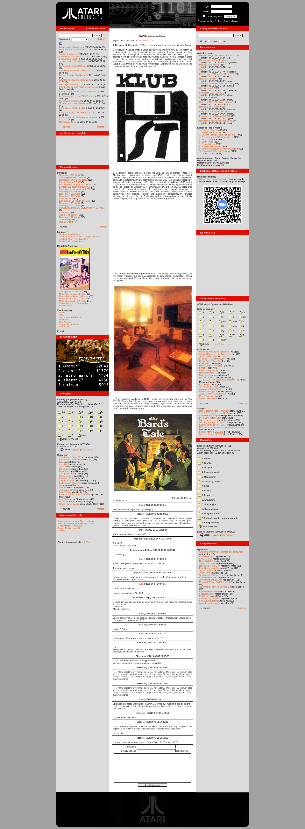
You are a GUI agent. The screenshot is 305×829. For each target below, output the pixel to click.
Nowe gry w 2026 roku (69, 175)
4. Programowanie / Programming (215, 137)
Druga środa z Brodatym (70, 47)
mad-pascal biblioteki (209, 65)
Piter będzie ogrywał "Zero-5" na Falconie (78, 87)
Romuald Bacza (206, 373)
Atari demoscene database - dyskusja (76, 523)
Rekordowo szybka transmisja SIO (215, 121)
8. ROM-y (204, 490)
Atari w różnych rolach (209, 598)
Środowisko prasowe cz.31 (72, 56)
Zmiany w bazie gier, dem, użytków (215, 83)
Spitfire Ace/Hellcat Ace (70, 483)
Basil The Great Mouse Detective (74, 494)
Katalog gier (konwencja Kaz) (72, 399)
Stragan (201, 408)
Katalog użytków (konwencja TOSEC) (216, 532)
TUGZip (89, 450)
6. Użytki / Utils (206, 142)
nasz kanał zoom (146, 40)
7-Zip (83, 450)
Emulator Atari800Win (69, 234)
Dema (224, 41)
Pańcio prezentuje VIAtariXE (72, 66)
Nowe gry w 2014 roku (69, 217)
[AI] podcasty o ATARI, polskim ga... (216, 60)
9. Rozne (204, 495)
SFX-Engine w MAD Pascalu (72, 177)
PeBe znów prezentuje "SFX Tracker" (77, 96)
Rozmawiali (203, 349)
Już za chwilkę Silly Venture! (72, 61)
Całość (65, 449)
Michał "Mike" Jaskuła (209, 361)
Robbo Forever (66, 476)
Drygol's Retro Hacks (69, 324)
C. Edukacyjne (207, 504)
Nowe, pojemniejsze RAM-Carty (214, 411)
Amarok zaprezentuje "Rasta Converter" (78, 91)
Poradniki (62, 173)
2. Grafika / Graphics (209, 132)
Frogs (62, 462)
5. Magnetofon (207, 477)
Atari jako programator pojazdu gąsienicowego (221, 552)
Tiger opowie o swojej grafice (73, 103)
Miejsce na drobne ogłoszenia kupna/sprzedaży (221, 427)
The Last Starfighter (68, 490)
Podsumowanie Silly (68, 59)
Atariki (62, 312)
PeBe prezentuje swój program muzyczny (78, 117)
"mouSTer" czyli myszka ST (212, 413)
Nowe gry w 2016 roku (69, 203)
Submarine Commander (70, 459)
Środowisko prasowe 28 (70, 101)
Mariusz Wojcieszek (208, 370)
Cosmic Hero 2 (206, 88)
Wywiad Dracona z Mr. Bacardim (214, 354)
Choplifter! (64, 464)
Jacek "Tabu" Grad (208, 387)
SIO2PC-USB (205, 559)
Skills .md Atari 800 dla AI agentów (215, 102)
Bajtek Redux (65, 305)
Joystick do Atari (207, 570)
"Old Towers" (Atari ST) (70, 457)
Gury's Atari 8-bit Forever (71, 317)
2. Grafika (204, 463)
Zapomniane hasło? (207, 21)
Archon (62, 487)
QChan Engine (66, 222)
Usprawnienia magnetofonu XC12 (75, 184)
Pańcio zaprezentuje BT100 (72, 108)
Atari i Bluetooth (206, 556)
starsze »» (102, 127)
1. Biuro (204, 458)
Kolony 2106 (65, 478)
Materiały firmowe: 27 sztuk (72, 298)
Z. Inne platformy (208, 522)
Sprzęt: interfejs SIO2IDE (211, 432)
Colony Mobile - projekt (69, 528)
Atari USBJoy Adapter (209, 415)
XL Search (64, 326)
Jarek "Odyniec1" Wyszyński (212, 394)
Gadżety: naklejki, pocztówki (212, 422)
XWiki (61, 315)
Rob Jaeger (204, 384)
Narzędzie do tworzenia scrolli (73, 180)
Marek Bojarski (206, 396)
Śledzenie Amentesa (209, 375)
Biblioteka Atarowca (67, 246)
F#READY (204, 363)
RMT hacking (205, 97)
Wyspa (62, 485)
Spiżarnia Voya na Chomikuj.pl (73, 303)
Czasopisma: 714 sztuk (70, 291)
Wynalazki (202, 549)
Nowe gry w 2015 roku (69, 205)
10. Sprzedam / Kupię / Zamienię (214, 151)
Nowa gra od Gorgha (209, 107)
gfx (242, 317)
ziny (222, 340)
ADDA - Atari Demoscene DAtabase (215, 304)
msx (233, 326)
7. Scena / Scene (207, 144)
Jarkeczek (141, 713)
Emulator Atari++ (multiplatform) (74, 239)
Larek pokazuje (66, 198)
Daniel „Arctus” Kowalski (210, 366)
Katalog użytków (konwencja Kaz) (214, 446)
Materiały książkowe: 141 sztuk (74, 296)
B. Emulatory (206, 500)
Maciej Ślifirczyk (206, 391)
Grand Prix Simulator (69, 504)
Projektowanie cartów (209, 568)
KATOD (202, 368)
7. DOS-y (204, 486)
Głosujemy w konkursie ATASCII (74, 70)
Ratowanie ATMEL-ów (209, 566)
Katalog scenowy (206, 309)
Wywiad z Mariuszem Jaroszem (214, 352)
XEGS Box (204, 596)
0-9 (61, 412)
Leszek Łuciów (206, 377)
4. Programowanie (209, 472)
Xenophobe (64, 473)
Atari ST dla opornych (69, 215)
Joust (61, 466)
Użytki (214, 41)
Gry (204, 41)
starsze (103, 227)
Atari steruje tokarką (208, 603)
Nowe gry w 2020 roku (69, 191)
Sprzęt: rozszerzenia (209, 420)
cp (242, 312)
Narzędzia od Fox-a (68, 122)
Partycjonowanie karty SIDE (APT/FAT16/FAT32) (82, 208)
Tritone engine (66, 219)
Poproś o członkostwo (228, 21)
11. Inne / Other (206, 153)
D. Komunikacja (208, 509)
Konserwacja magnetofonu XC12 (74, 189)
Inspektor (63, 501)
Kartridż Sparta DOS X (70, 182)
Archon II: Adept (67, 480)
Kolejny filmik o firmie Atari (211, 111)
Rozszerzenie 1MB (208, 577)
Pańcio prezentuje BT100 (71, 84)
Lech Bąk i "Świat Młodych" (212, 359)
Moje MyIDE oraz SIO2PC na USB (215, 582)
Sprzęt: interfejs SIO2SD (211, 434)
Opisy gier (62, 455)
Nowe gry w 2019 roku (69, 194)
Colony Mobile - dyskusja (70, 526)
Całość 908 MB (208, 526)
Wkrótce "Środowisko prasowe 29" (75, 80)
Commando (64, 469)
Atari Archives (65, 322)
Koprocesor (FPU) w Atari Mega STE (216, 74)
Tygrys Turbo (205, 573)
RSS (101, 39)
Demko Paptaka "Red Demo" (73, 75)
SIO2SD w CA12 (207, 563)
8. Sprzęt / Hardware (209, 146)
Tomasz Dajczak (207, 356)
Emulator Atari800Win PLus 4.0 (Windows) (79, 236)
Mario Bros (64, 471)
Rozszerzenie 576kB (209, 591)
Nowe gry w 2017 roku (69, 196)
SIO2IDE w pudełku (208, 601)
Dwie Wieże (64, 492)
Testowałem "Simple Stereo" (212, 575)
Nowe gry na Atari (207, 79)
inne (82, 435)
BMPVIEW (64, 212)
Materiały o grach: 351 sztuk (72, 301)
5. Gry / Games (206, 139)
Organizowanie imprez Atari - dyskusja (76, 521)
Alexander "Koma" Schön (211, 389)
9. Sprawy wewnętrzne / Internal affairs (217, 149)
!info (223, 321)
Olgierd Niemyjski (207, 398)
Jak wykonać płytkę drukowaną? (214, 587)
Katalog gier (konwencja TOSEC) (73, 444)
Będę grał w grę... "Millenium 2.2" (75, 112)
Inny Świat (64, 499)
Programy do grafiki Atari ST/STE (215, 116)
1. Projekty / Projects (209, 130)
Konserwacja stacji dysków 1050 (74, 187)
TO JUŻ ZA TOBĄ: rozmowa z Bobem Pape (220, 380)
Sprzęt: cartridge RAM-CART (213, 425)
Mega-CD (203, 69)
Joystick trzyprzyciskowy (210, 580)
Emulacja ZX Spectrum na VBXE (74, 201)
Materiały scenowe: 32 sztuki (73, 294)
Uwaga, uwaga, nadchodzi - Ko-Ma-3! (217, 55)
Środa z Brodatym (67, 54)
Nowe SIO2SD (206, 561)
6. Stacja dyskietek (209, 481)
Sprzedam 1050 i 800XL (210, 93)
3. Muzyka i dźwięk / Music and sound (217, 135)
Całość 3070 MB (68, 439)
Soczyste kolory (206, 594)
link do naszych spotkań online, (214, 179)
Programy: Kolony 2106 (210, 418)
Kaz (141, 505)
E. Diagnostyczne (208, 513)
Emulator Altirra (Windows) (71, 241)
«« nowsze (65, 127)
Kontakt (61, 331)
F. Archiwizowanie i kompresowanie (218, 518)
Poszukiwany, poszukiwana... (73, 49)
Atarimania (64, 319)
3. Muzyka (205, 467)
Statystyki (62, 530)
